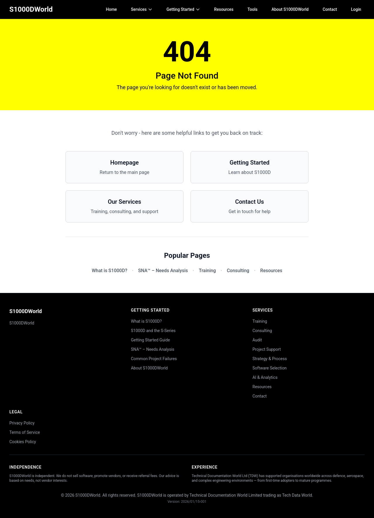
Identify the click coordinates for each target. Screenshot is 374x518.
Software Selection (269, 368)
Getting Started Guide (150, 340)
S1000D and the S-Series (153, 330)
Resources (223, 9)
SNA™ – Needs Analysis (163, 270)
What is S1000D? (109, 270)
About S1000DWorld (290, 9)
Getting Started (183, 9)
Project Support (266, 349)
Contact (330, 9)
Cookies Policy (22, 441)
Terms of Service (24, 432)
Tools (252, 9)
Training (207, 270)
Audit (257, 340)
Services (142, 9)
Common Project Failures (154, 358)
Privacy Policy (21, 423)
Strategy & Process (269, 358)
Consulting (238, 270)
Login (356, 9)
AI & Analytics (265, 377)
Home (111, 9)
